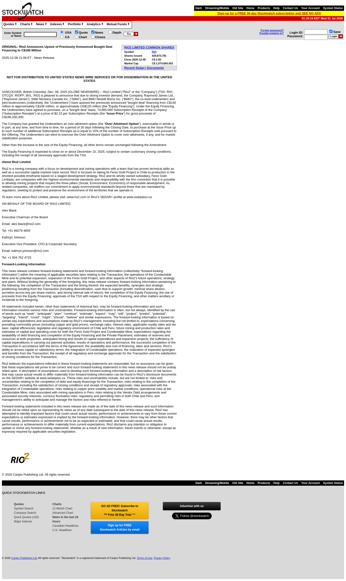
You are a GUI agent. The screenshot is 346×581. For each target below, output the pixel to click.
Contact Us (290, 8)
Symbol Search (23, 508)
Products (264, 8)
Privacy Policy (162, 558)
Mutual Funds (119, 24)
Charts (27, 24)
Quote (83, 32)
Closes (100, 37)
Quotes (10, 24)
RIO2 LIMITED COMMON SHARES (149, 47)
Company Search (25, 512)
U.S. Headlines (62, 530)
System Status (333, 8)
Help (276, 8)
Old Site (237, 8)
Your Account (310, 8)
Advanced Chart (62, 512)
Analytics (95, 24)
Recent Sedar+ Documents (144, 68)
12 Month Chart (62, 508)
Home (250, 8)
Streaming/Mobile (217, 8)
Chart (83, 37)
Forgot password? (272, 30)
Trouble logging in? (271, 33)
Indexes (57, 24)
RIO (154, 51)
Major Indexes (23, 521)
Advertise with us (192, 506)
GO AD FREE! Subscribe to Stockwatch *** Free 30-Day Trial (119, 510)
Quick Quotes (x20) (26, 517)
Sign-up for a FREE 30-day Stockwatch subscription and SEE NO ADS (269, 13)
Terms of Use (144, 558)
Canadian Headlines (65, 525)
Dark (198, 8)
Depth (116, 32)
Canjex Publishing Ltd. (24, 558)
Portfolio (76, 24)
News (42, 24)
